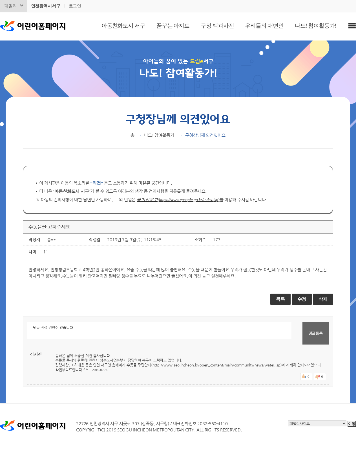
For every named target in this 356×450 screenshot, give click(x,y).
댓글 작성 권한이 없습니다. (159, 330)
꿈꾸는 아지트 (172, 25)
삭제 (323, 299)
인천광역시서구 (45, 6)
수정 (301, 299)
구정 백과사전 (217, 25)
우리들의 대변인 (264, 25)
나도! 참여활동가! (315, 25)
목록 (280, 299)
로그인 (75, 6)
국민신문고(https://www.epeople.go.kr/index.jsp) (178, 199)
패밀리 (10, 6)
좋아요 (308, 376)
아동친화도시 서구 (123, 25)
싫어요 (322, 376)
